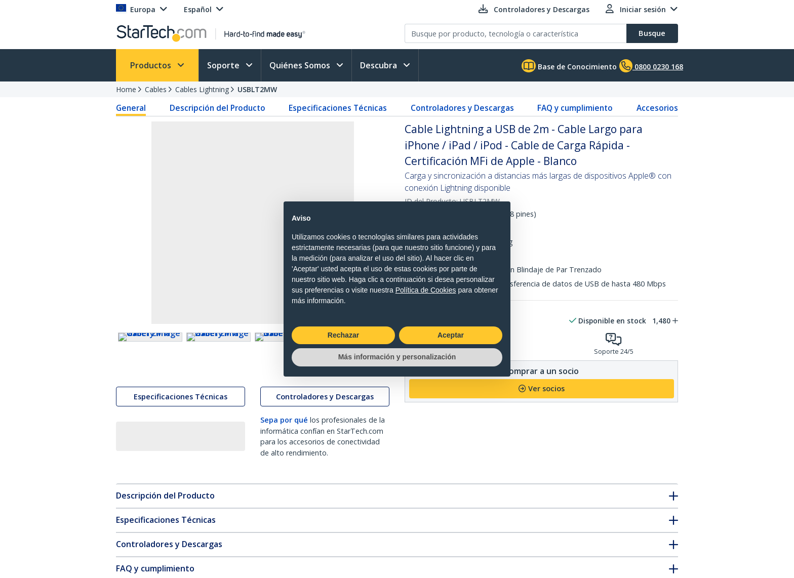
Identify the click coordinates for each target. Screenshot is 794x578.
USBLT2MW (257, 89)
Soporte (224, 65)
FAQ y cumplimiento (575, 107)
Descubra (379, 65)
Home (126, 89)
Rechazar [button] (343, 335)
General (131, 107)
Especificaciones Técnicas (338, 107)
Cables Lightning (202, 89)
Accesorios (657, 107)
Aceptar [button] (451, 335)
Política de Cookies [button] (425, 290)
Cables (156, 89)
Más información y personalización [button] (397, 357)
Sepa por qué (284, 442)
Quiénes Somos (300, 65)
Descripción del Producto (217, 107)
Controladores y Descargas (462, 107)
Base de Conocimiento (569, 65)
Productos (151, 65)
